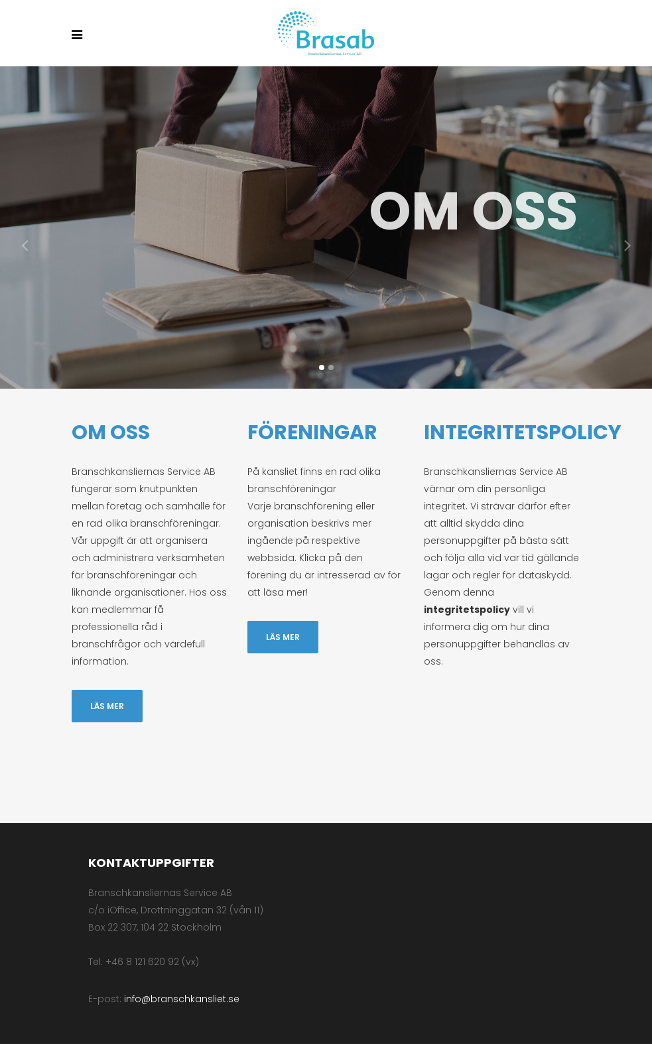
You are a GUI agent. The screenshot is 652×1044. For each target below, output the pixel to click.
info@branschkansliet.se (181, 999)
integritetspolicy (467, 609)
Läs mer (107, 706)
